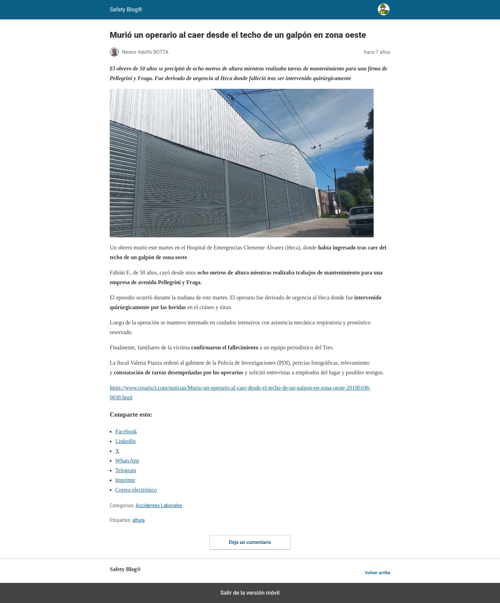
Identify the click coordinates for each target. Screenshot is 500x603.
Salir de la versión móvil (250, 592)
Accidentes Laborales (159, 505)
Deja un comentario (250, 542)
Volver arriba (377, 572)
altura (138, 520)
